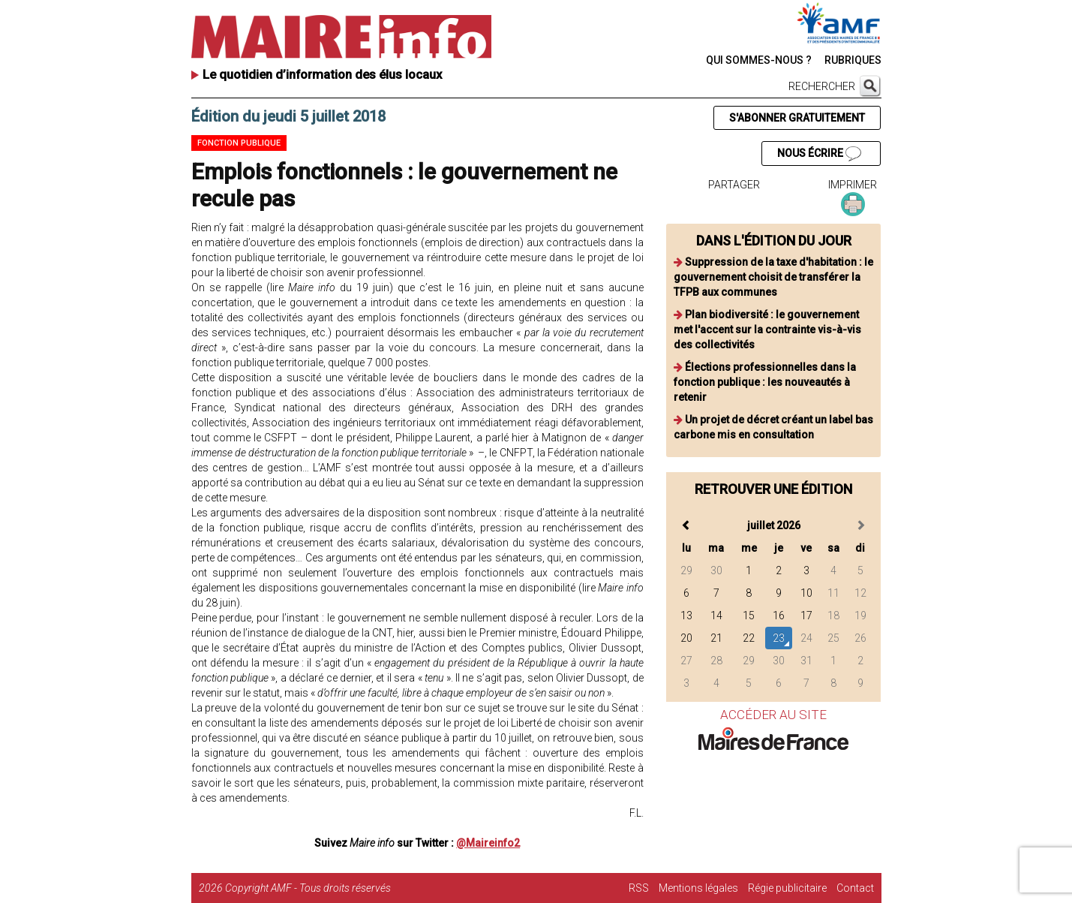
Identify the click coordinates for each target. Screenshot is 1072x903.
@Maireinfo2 (488, 843)
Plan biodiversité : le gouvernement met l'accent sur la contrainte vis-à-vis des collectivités (767, 330)
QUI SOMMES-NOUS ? (759, 60)
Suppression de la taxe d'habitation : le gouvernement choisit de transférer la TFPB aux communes (773, 277)
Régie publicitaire (787, 888)
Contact (855, 888)
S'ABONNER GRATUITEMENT (797, 118)
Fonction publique (239, 143)
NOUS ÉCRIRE (819, 153)
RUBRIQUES (852, 60)
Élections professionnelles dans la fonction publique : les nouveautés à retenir (765, 382)
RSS (639, 888)
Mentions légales (698, 888)
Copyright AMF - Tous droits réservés (308, 888)
